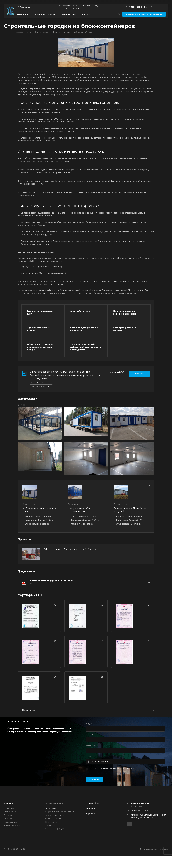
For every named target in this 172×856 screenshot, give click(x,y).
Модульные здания (54, 803)
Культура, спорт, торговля (56, 815)
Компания (9, 803)
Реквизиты (8, 815)
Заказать (139, 374)
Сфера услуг (50, 825)
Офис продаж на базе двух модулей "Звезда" (70, 549)
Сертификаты (10, 812)
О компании (9, 808)
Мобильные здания (53, 819)
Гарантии (8, 819)
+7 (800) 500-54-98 (137, 7)
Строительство (51, 808)
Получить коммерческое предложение (144, 14)
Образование (51, 822)
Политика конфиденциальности (154, 849)
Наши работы (92, 803)
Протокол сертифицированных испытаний (52, 581)
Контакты (90, 808)
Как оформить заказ (12, 825)
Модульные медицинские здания (59, 812)
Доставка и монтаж (12, 822)
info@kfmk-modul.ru (140, 810)
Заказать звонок (157, 7)
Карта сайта (92, 813)
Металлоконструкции (54, 829)
